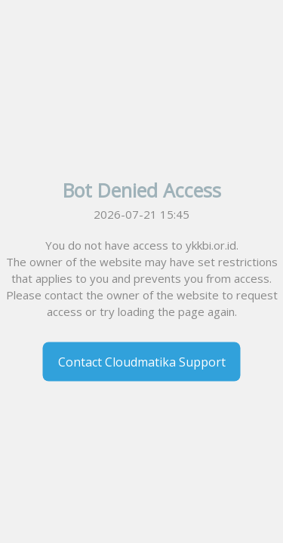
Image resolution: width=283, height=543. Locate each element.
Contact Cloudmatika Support (142, 362)
